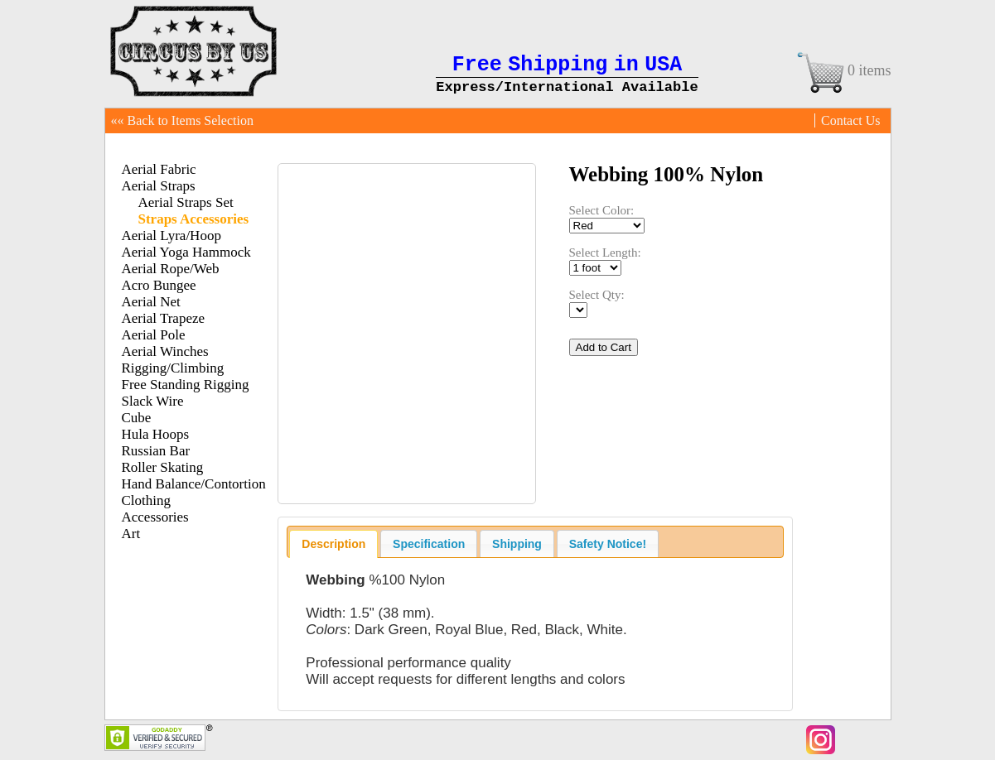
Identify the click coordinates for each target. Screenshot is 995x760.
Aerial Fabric (159, 169)
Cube (137, 418)
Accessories (155, 517)
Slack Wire (153, 401)
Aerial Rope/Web (171, 269)
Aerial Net (151, 302)
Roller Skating (163, 467)
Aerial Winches (165, 351)
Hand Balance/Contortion (194, 484)
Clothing (146, 500)
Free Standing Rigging (185, 384)
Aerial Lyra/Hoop (171, 235)
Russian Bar (156, 451)
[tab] (333, 544)
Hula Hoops (156, 434)
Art (131, 533)
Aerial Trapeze (163, 318)
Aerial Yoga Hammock (186, 252)
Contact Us (851, 120)
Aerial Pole (154, 335)
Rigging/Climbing (173, 368)
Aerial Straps (159, 186)
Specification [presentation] (429, 544)
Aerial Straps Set (186, 202)
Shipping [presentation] (517, 544)
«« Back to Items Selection (182, 120)
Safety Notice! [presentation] (607, 544)
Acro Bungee (159, 285)
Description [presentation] (333, 544)
